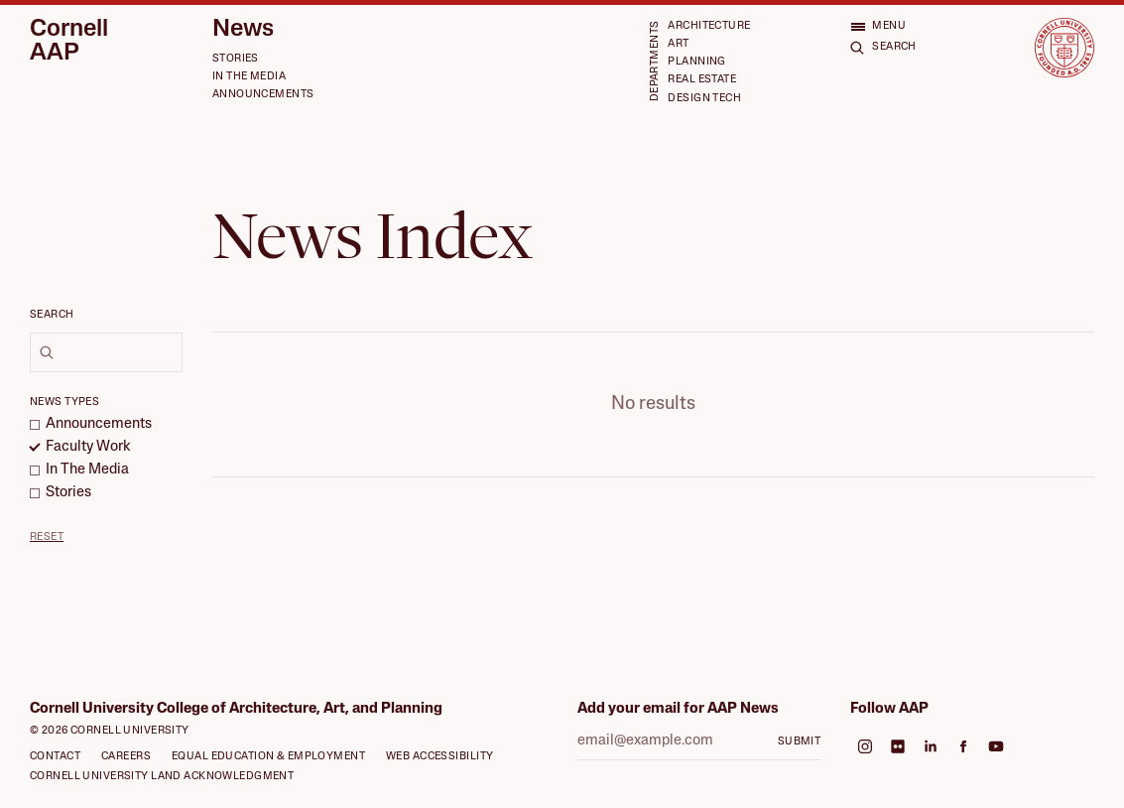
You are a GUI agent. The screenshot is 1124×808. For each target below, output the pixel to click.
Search (52, 315)
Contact (55, 756)
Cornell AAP (69, 42)
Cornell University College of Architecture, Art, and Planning (236, 709)
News (243, 30)
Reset (46, 537)
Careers (126, 756)
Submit (799, 742)
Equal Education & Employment (268, 756)
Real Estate (702, 79)
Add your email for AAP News (678, 709)
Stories (235, 59)
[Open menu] (878, 26)
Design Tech (704, 98)
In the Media (249, 76)
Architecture (709, 26)
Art (678, 44)
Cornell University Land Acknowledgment (162, 776)
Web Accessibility (439, 756)
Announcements (263, 94)
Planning (696, 62)
